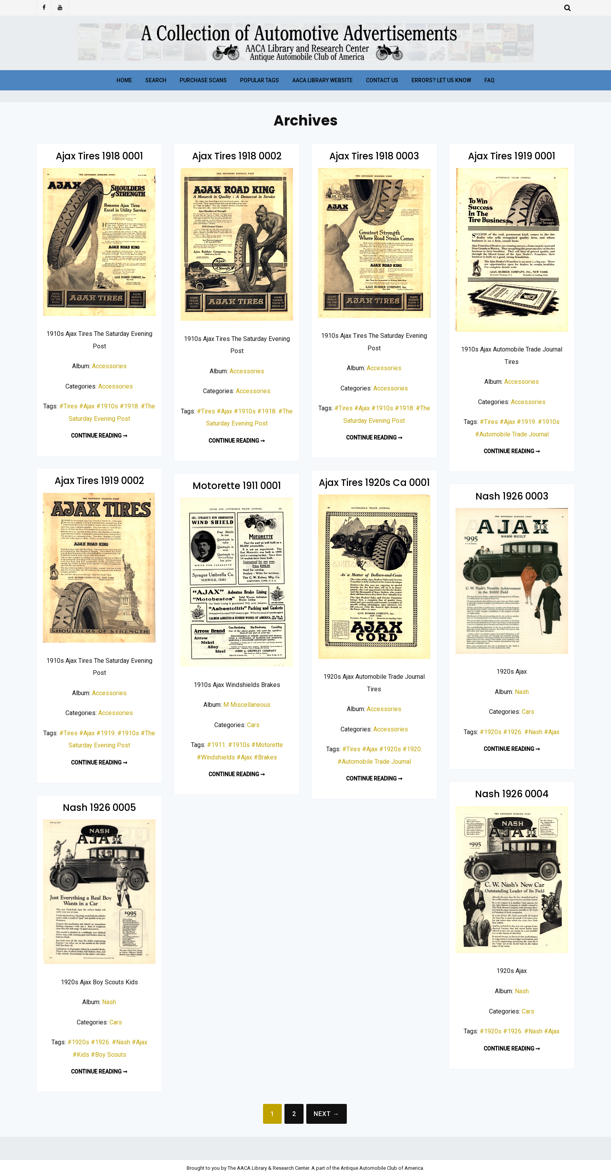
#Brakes (265, 757)
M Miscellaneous (246, 704)
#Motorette (267, 745)
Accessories (109, 366)
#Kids (80, 1054)
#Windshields (216, 757)
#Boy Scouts (108, 1054)
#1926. (513, 732)
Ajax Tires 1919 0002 (99, 480)
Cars (253, 725)
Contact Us (382, 80)
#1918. (129, 406)
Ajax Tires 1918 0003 (374, 156)
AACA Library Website (322, 80)
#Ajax (87, 406)
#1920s (390, 749)
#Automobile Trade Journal (512, 434)
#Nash (533, 732)
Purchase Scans (203, 80)
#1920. (412, 749)
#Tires (68, 406)
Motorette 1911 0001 (236, 485)
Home (124, 80)
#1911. (216, 745)
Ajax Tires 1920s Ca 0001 (374, 482)
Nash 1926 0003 (511, 496)
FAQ (489, 80)
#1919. (526, 422)
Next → (326, 1114)
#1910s (107, 406)
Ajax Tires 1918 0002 (237, 156)
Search (155, 80)
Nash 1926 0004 (512, 794)
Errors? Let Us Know (441, 80)
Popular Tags (259, 80)
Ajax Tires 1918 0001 (99, 156)
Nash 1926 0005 (99, 807)
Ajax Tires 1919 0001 (511, 156)
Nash (522, 692)
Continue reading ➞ (99, 435)
